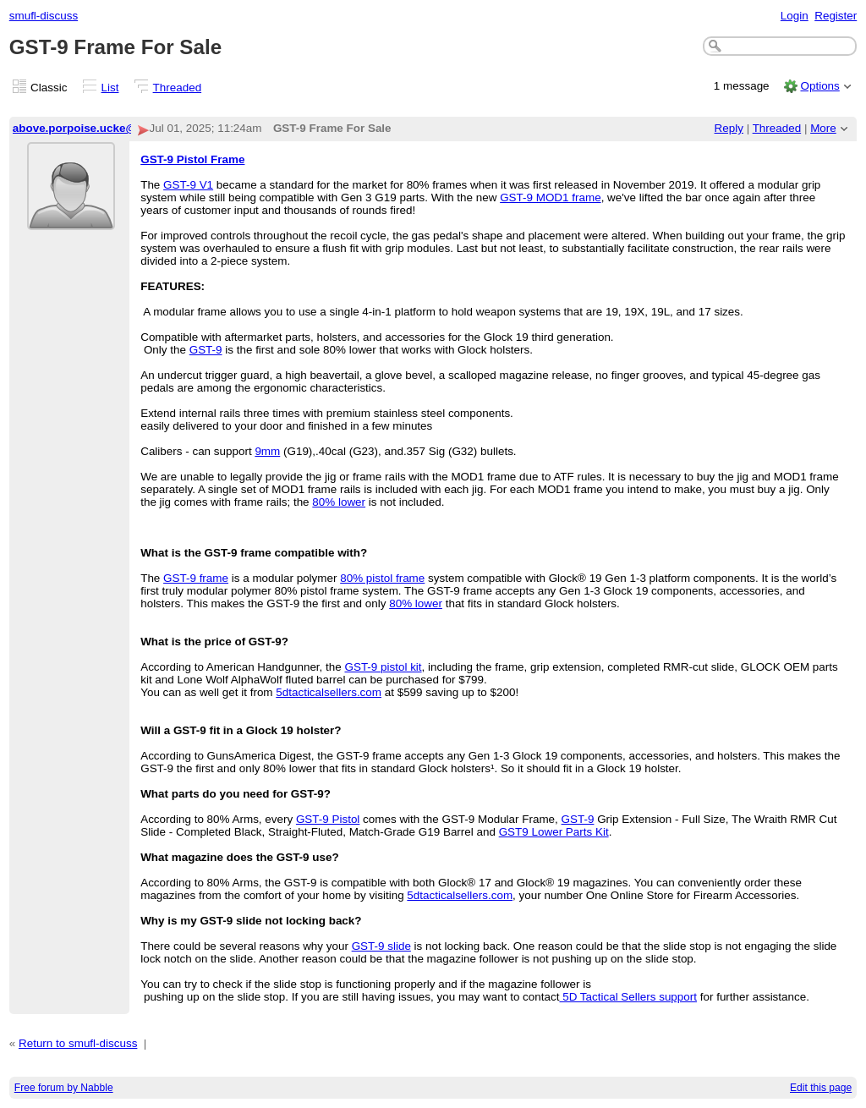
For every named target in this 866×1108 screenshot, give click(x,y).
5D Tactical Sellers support (628, 996)
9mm (267, 451)
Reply (729, 128)
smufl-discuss (43, 15)
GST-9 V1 (188, 184)
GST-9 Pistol (327, 819)
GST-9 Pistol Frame (192, 159)
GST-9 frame (195, 578)
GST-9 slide (381, 946)
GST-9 (205, 349)
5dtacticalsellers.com (328, 692)
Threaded (177, 87)
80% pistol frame (382, 578)
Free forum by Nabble (63, 1088)
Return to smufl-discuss (78, 1043)
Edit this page (821, 1088)
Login (794, 15)
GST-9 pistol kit (382, 667)
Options (819, 86)
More (823, 128)
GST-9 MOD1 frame (550, 197)
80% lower (338, 502)
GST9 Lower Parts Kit (554, 832)
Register (835, 15)
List (110, 87)
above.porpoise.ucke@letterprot (100, 128)
